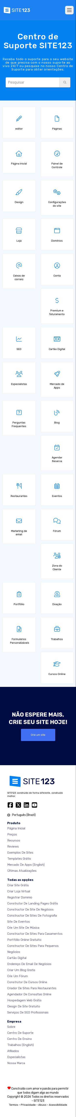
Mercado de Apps (26, 865)
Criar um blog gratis (21, 970)
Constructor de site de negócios (30, 909)
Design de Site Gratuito (23, 1006)
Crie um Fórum (17, 976)
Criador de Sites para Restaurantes (31, 988)
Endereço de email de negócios (29, 964)
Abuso (42, 1104)
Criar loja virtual (18, 891)
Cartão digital (16, 958)
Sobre (11, 1027)
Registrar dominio (19, 897)
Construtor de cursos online (27, 982)
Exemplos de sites (20, 852)
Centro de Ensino (19, 1039)
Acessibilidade (58, 1104)
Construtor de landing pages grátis (32, 903)
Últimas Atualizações (21, 871)
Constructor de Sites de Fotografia (32, 915)
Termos (13, 1104)
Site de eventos (18, 921)
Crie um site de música (23, 927)
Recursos (13, 840)
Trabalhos (20, 1045)
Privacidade (28, 1104)
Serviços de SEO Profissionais (28, 1012)
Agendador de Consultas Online (29, 994)
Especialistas (16, 1057)
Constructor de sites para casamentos (34, 934)
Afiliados (13, 1051)
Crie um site (38, 734)
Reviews (13, 846)
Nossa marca (16, 1063)
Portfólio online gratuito (24, 940)
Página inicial (16, 828)
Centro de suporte (20, 1033)
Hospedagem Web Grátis (24, 1000)
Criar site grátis (18, 885)
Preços (12, 834)
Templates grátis (19, 858)
